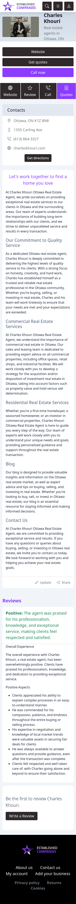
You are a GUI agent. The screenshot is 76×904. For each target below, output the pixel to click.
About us (24, 867)
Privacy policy (27, 882)
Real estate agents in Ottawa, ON (54, 33)
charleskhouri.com (29, 148)
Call (48, 91)
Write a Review (21, 815)
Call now (38, 72)
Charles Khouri (53, 18)
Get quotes (38, 62)
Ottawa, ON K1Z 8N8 (31, 120)
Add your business (52, 873)
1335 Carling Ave (28, 129)
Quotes (66, 91)
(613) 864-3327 (26, 138)
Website (38, 51)
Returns (54, 882)
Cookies (38, 888)
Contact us (50, 867)
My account (17, 873)
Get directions (38, 158)
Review (30, 91)
